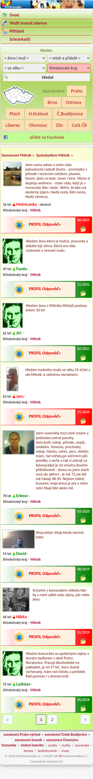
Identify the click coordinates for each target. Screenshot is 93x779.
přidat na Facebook (47, 137)
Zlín (59, 125)
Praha (77, 91)
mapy (65, 751)
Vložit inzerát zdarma (28, 23)
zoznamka (82, 745)
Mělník (35, 210)
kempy (28, 751)
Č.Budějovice (70, 114)
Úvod (14, 15)
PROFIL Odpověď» (45, 224)
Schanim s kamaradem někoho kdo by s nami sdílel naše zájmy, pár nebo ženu (60, 595)
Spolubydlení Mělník (53, 155)
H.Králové (38, 114)
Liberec (12, 125)
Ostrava (73, 102)
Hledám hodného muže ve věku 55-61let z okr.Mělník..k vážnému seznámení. (57, 372)
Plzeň (15, 114)
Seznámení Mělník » (18, 155)
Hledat (48, 77)
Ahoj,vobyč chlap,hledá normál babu (59, 534)
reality (52, 745)
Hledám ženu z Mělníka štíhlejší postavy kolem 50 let (56, 307)
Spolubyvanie (47, 751)
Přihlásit (17, 31)
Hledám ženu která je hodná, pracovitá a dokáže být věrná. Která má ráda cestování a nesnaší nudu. (57, 245)
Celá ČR (79, 125)
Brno (52, 102)
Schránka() (20, 39)
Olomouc (38, 125)
